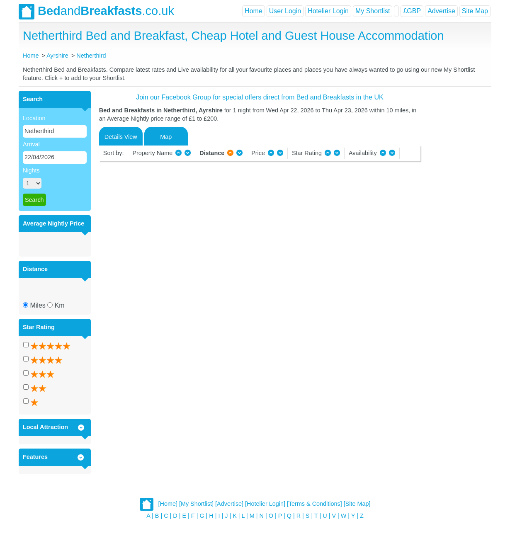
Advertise (441, 11)
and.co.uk (96, 11)
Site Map (475, 11)
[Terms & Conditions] (314, 503)
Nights (31, 170)
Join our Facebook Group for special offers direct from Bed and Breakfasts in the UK (259, 97)
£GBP (412, 11)
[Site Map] (357, 503)
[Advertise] (229, 503)
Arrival (31, 144)
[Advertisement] (455, 215)
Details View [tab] (120, 136)
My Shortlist (372, 11)
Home (253, 11)
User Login (285, 11)
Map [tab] (166, 136)
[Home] (167, 503)
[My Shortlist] (196, 503)
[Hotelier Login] (265, 503)
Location (34, 118)
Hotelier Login (328, 11)
